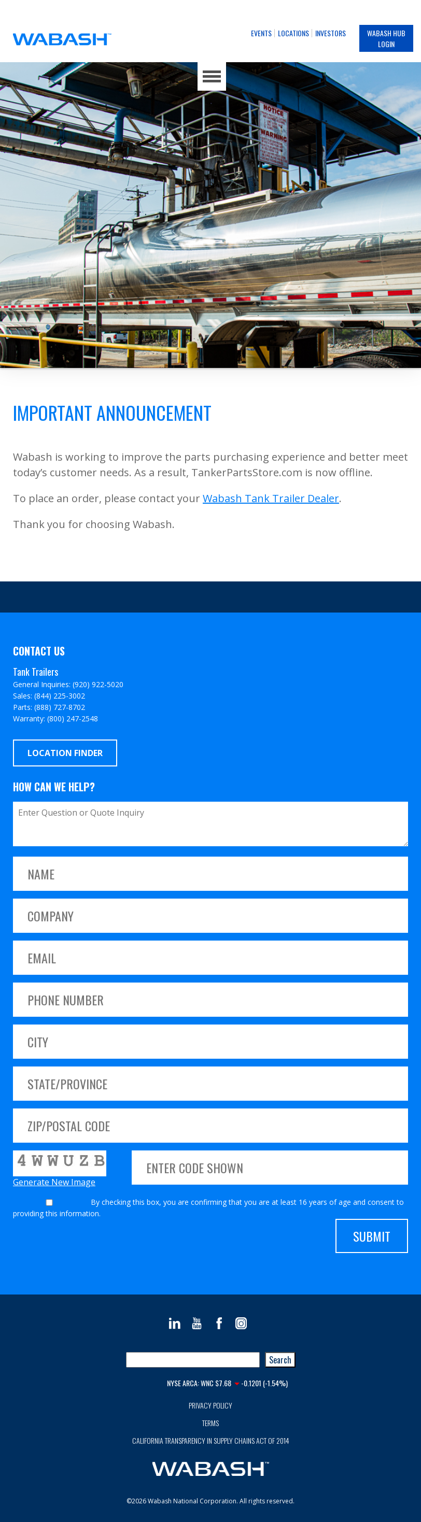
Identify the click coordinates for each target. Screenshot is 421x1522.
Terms (210, 1422)
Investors (330, 32)
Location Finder (65, 753)
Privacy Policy (210, 1405)
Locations (293, 32)
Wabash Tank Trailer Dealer (271, 498)
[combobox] (193, 1360)
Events (261, 32)
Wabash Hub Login (386, 38)
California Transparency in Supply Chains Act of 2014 (210, 1440)
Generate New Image (54, 1182)
